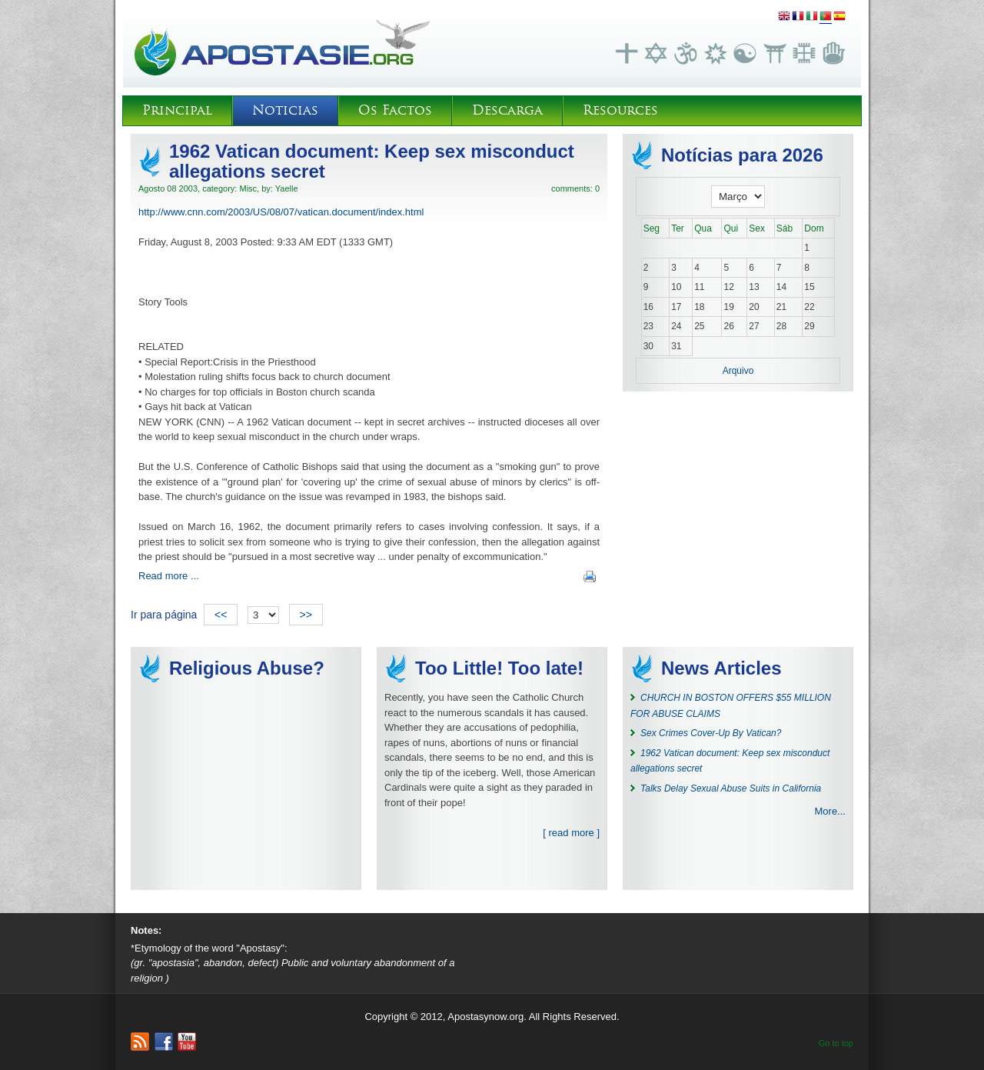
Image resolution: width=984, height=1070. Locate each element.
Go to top (836, 1043)
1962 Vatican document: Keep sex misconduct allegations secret (371, 161)
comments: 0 (575, 188)
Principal (177, 110)
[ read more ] (571, 832)
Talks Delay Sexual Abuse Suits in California (730, 788)
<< (220, 614)
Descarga (507, 110)
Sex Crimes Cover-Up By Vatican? (710, 733)
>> (306, 614)
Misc (248, 188)
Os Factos (395, 110)
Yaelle (286, 188)
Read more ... (168, 576)
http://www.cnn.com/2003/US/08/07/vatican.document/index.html (281, 212)
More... (830, 811)
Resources (620, 110)
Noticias (285, 110)
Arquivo (738, 370)
